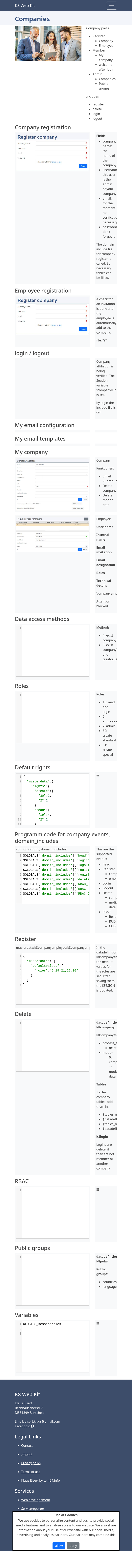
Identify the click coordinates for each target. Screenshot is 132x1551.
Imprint (27, 1454)
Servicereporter (32, 1508)
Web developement (35, 1500)
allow (59, 1545)
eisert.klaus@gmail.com (42, 1421)
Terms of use (30, 1472)
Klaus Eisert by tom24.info (40, 1480)
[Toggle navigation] (111, 6)
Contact (27, 1445)
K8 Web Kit (25, 5)
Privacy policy (31, 1463)
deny (73, 1545)
